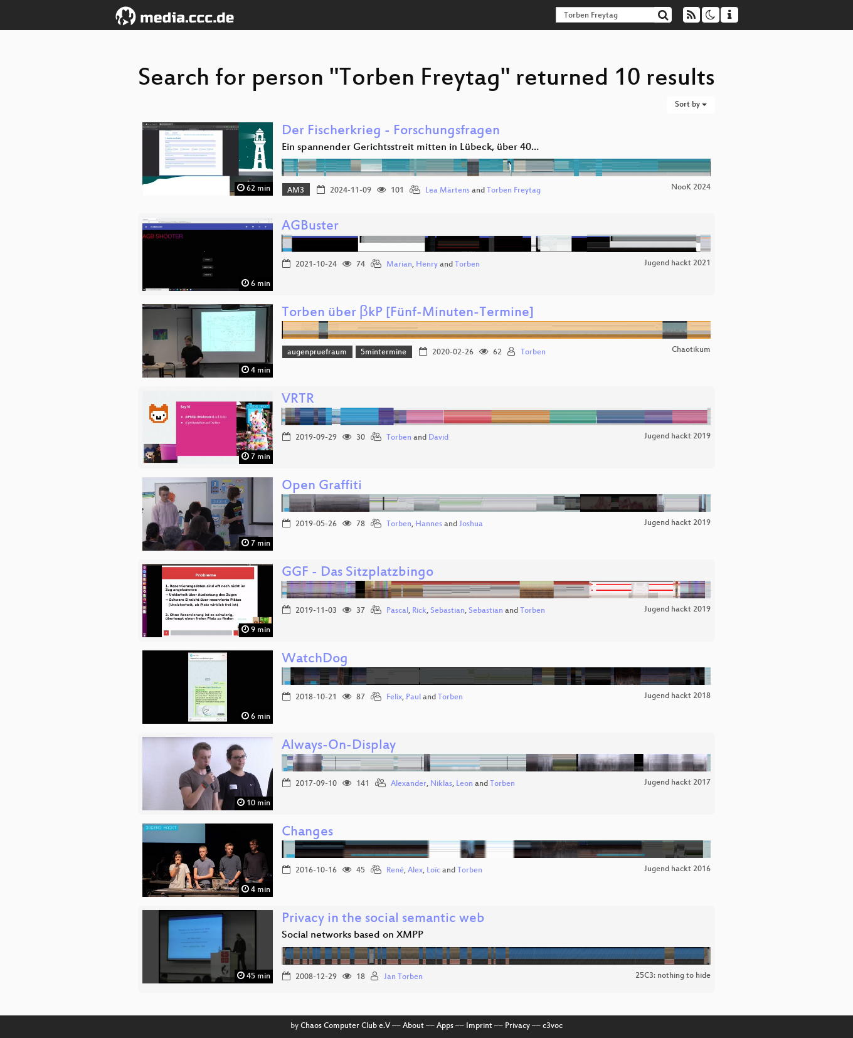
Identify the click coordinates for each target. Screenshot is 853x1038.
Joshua (471, 524)
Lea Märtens (447, 190)
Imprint (479, 1026)
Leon (464, 784)
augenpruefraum (317, 352)
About (413, 1026)
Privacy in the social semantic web (383, 919)
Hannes (428, 524)
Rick (419, 610)
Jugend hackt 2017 (677, 782)
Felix (394, 697)
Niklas (441, 784)
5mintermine (383, 352)
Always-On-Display (339, 746)
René (395, 870)
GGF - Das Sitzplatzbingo (357, 573)
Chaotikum (691, 350)
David (438, 437)
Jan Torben (403, 977)
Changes (307, 832)
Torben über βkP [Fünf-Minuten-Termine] (408, 313)
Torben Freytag (514, 190)
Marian (399, 264)
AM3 (295, 190)
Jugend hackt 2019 (677, 436)
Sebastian (447, 610)
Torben (467, 264)
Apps (445, 1026)
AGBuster (310, 227)
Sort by (691, 104)
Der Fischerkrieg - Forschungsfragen (391, 131)
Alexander (408, 784)
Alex (415, 870)
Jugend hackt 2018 (677, 696)
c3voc (553, 1026)
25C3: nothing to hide (673, 976)
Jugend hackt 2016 (677, 869)
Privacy (517, 1026)
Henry (427, 264)
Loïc (433, 870)
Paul (413, 697)
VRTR (298, 400)
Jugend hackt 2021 (677, 263)
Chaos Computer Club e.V (345, 1026)
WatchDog (315, 659)
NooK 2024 (691, 187)
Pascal (397, 610)
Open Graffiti (322, 486)
